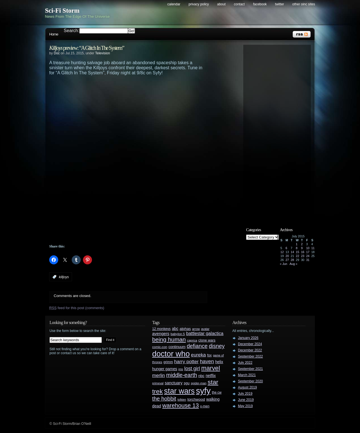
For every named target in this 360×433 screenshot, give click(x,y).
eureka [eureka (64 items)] (198, 355)
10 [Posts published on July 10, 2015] (307, 248)
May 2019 (245, 406)
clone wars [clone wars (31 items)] (206, 340)
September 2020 (250, 381)
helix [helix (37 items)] (219, 362)
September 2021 (250, 369)
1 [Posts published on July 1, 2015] (297, 244)
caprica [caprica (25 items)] (192, 340)
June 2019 (246, 400)
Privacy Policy (199, 4)
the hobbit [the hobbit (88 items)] (164, 399)
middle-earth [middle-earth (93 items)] (181, 375)
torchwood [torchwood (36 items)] (196, 399)
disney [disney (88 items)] (217, 346)
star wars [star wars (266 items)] (179, 391)
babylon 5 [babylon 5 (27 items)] (177, 334)
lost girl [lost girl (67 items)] (192, 368)
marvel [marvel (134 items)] (210, 368)
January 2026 (248, 338)
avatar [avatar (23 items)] (205, 329)
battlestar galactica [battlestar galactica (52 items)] (205, 333)
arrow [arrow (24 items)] (196, 329)
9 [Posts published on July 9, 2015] (302, 248)
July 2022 (245, 363)
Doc (57, 53)
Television (102, 53)
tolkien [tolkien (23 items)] (181, 399)
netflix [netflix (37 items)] (211, 376)
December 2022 (250, 350)
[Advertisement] (139, 91)
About (221, 4)
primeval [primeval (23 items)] (157, 383)
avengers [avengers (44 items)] (160, 333)
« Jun (283, 263)
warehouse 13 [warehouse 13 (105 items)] (180, 405)
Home (53, 34)
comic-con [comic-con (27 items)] (159, 347)
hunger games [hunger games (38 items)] (164, 369)
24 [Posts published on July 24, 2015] (307, 256)
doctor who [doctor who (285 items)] (171, 353)
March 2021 (247, 375)
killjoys (64, 277)
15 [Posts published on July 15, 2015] (297, 252)
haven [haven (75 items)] (207, 361)
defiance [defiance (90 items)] (197, 346)
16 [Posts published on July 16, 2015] (302, 252)
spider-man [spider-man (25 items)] (198, 383)
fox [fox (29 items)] (209, 355)
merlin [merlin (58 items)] (158, 375)
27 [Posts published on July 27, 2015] (287, 260)
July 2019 (245, 394)
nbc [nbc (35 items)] (201, 376)
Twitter (279, 4)
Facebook (260, 4)
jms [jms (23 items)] (180, 369)
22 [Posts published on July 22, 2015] (297, 256)
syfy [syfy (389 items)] (203, 390)
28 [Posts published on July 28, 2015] (292, 260)
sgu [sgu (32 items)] (187, 383)
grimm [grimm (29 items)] (168, 362)
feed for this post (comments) (76, 308)
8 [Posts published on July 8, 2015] (297, 248)
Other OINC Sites (303, 4)
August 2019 (247, 387)
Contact (239, 4)
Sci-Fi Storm (62, 10)
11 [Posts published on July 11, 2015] (313, 248)
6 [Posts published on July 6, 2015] (286, 248)
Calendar (173, 4)
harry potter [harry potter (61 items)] (186, 361)
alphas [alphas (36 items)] (185, 329)
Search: (71, 30)
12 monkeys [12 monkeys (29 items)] (161, 329)
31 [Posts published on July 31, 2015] (307, 260)
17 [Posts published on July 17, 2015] (307, 252)
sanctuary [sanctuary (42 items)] (174, 383)
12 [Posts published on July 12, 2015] (282, 252)
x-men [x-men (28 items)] (204, 406)
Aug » (293, 263)
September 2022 (250, 356)
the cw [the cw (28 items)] (216, 392)
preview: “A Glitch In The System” (86, 48)
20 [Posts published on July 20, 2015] (287, 256)
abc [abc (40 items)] (175, 328)
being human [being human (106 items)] (169, 339)
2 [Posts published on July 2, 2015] (302, 244)
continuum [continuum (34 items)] (177, 347)
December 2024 (250, 344)
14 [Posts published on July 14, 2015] (292, 252)
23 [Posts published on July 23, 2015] (302, 256)
